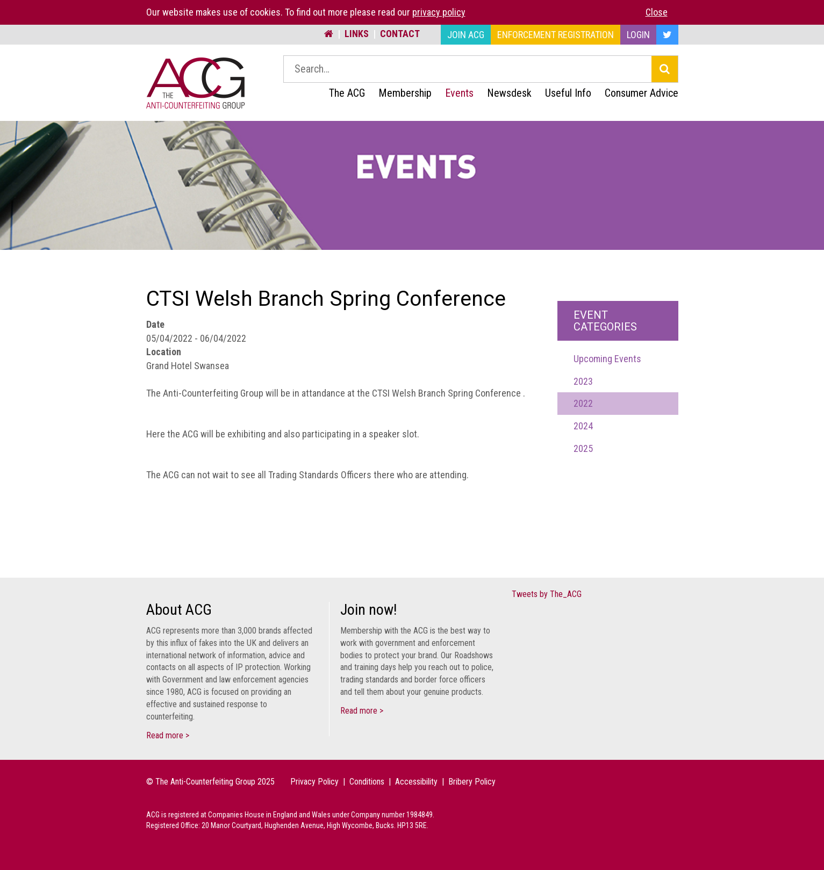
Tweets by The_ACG (547, 594)
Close (657, 12)
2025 (583, 448)
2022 (583, 403)
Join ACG (465, 34)
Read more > (167, 735)
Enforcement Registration (555, 34)
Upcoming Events (607, 358)
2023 (583, 381)
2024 (583, 426)
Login (638, 34)
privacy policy (438, 12)
